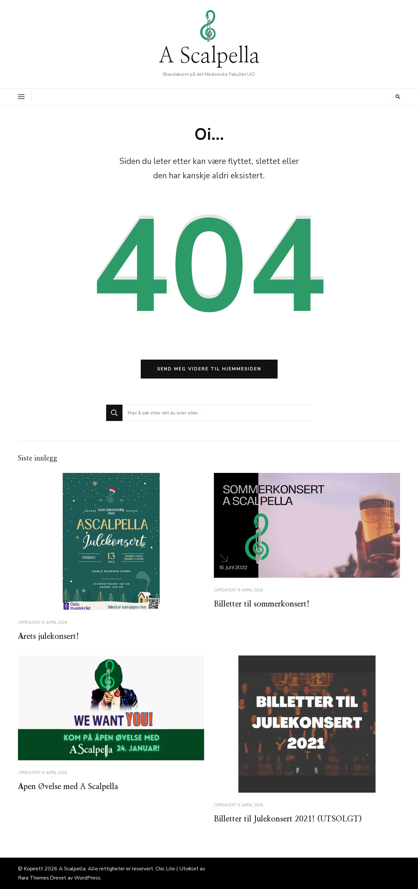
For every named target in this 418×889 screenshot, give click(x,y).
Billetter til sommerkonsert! (262, 604)
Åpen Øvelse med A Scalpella (68, 787)
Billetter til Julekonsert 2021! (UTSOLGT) (288, 819)
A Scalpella (209, 56)
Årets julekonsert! (48, 636)
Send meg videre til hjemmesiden (209, 369)
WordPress (87, 877)
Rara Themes (33, 877)
